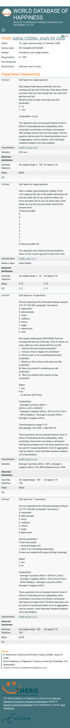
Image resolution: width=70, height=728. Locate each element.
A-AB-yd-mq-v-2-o (28, 616)
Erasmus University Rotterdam (18, 705)
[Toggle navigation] (3, 30)
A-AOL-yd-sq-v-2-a (28, 147)
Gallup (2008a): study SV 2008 (38, 38)
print (65, 36)
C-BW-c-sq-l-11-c (27, 258)
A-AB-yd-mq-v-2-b (28, 459)
